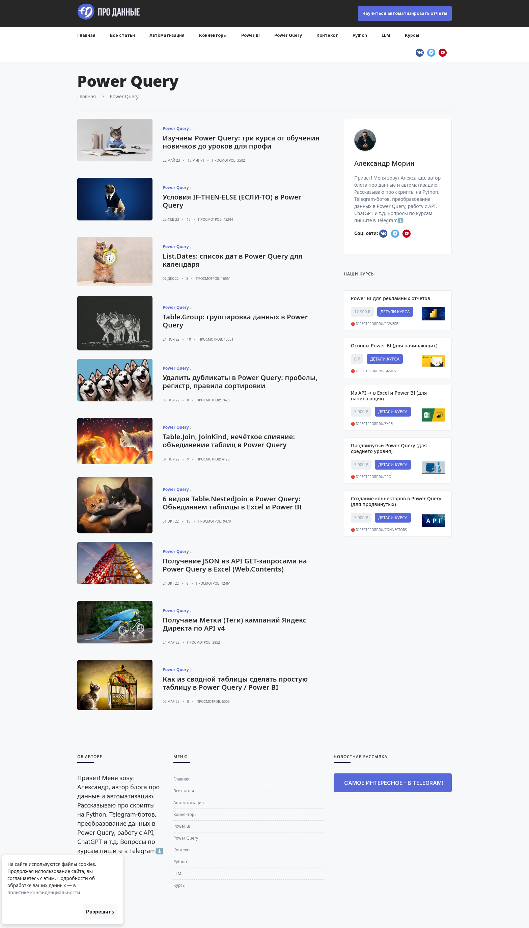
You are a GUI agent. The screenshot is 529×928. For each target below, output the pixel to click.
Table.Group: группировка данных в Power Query (235, 320)
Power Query (288, 35)
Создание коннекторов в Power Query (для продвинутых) (396, 501)
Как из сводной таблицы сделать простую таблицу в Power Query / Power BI (235, 683)
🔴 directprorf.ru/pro (371, 476)
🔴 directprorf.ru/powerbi (375, 323)
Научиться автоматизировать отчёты (404, 13)
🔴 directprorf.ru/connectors (379, 529)
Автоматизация (167, 35)
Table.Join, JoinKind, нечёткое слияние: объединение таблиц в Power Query (229, 440)
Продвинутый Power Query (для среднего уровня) (389, 448)
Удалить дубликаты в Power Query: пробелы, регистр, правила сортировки (240, 381)
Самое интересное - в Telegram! (393, 782)
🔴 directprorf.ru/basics (373, 371)
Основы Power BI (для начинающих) (394, 345)
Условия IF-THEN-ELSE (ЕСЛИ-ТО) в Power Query (232, 201)
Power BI (250, 35)
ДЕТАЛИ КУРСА (395, 312)
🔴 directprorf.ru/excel (372, 423)
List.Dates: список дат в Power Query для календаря (232, 260)
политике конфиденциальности (43, 892)
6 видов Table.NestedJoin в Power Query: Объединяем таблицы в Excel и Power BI (232, 502)
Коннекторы (213, 35)
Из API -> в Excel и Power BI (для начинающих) (389, 396)
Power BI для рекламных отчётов (390, 298)
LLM (386, 35)
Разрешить (100, 911)
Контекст (327, 35)
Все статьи (122, 35)
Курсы (412, 35)
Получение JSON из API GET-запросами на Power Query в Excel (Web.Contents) (235, 565)
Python (360, 35)
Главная (86, 35)
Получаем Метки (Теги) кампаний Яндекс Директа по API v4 (234, 624)
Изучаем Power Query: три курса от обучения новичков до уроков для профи (241, 142)
